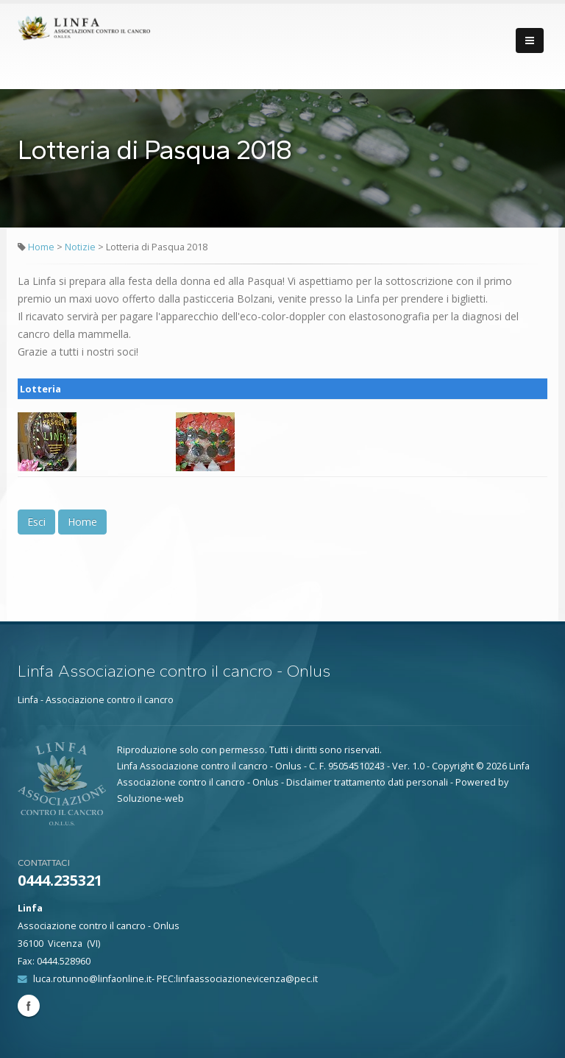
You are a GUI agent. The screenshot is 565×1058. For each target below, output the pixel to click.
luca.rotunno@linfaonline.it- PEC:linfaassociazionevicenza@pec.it (175, 979)
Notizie (81, 247)
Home (41, 247)
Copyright (453, 766)
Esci (36, 522)
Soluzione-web (150, 798)
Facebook (29, 1006)
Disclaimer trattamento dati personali (367, 782)
